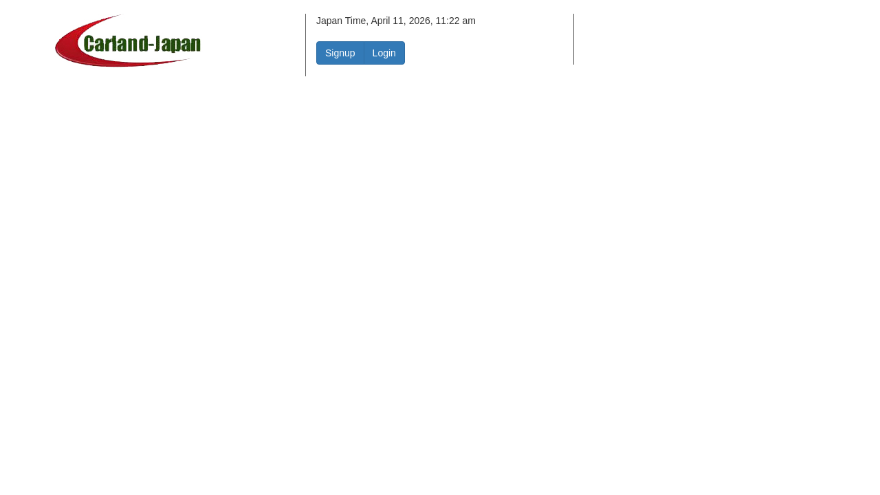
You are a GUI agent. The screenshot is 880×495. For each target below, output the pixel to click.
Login (384, 52)
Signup (340, 52)
